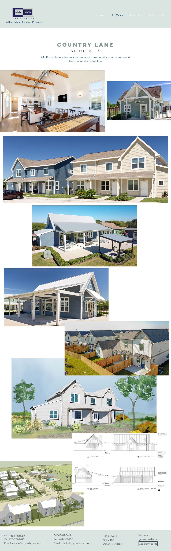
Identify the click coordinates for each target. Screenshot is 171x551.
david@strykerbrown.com (76, 543)
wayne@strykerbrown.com (27, 543)
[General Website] (148, 543)
